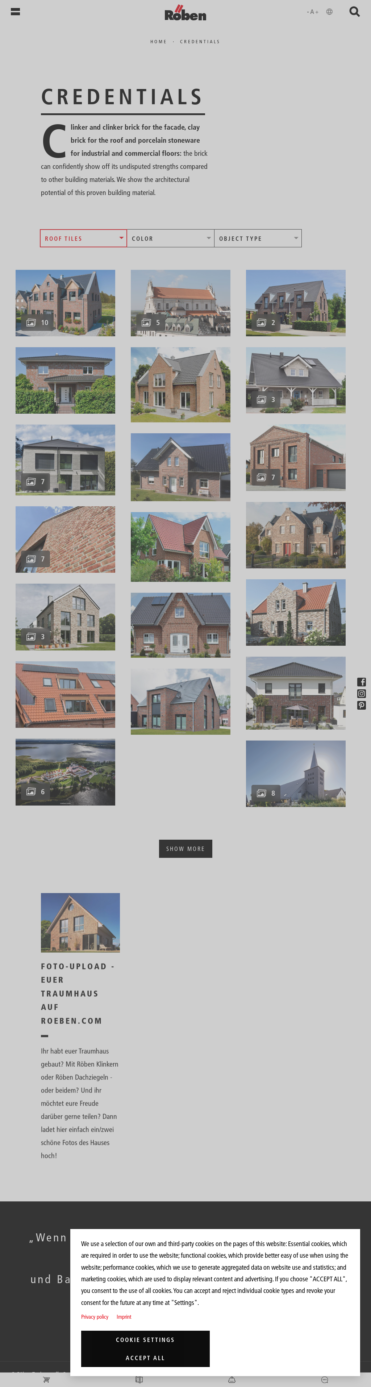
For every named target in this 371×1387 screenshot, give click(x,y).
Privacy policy (94, 1316)
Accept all (145, 1358)
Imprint (124, 1316)
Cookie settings (145, 1339)
